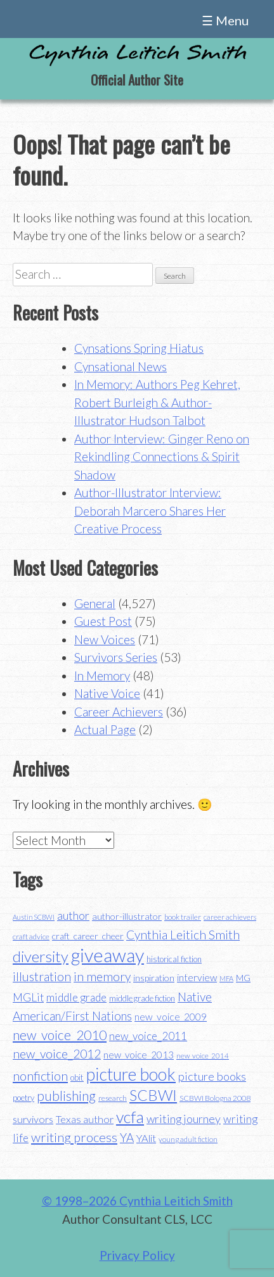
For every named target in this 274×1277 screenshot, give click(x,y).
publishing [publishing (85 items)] (66, 1095)
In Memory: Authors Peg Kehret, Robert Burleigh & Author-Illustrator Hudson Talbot (157, 402)
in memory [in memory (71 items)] (102, 976)
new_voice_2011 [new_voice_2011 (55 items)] (148, 1036)
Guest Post (103, 621)
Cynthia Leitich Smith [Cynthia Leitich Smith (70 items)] (183, 934)
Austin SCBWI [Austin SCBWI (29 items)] (34, 917)
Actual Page (105, 729)
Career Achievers (118, 711)
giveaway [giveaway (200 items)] (107, 955)
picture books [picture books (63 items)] (212, 1076)
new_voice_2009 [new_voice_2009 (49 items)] (170, 1016)
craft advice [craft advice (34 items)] (31, 936)
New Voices (104, 639)
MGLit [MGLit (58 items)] (28, 997)
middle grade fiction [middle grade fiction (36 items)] (142, 998)
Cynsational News (120, 366)
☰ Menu (225, 20)
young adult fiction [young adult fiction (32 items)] (188, 1139)
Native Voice (107, 693)
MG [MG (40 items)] (243, 978)
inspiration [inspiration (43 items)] (153, 977)
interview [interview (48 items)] (197, 977)
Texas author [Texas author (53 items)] (85, 1119)
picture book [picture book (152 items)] (131, 1074)
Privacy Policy (137, 1255)
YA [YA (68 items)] (127, 1137)
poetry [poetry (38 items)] (23, 1098)
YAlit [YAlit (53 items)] (146, 1138)
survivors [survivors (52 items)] (33, 1119)
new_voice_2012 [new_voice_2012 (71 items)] (57, 1053)
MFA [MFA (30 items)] (226, 978)
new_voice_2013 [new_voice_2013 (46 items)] (138, 1054)
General (94, 603)
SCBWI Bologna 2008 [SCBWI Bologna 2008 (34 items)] (215, 1098)
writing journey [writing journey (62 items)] (184, 1119)
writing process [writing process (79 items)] (74, 1137)
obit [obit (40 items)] (77, 1077)
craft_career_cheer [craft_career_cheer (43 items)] (88, 936)
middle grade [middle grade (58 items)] (76, 997)
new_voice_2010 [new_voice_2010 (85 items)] (60, 1035)
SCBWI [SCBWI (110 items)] (153, 1095)
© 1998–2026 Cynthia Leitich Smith (137, 1200)
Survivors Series (115, 657)
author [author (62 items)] (73, 915)
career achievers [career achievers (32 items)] (230, 917)
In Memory (102, 675)
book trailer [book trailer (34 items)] (182, 917)
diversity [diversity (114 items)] (40, 956)
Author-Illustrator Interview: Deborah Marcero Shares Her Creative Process (150, 510)
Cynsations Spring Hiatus (139, 348)
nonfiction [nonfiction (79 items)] (40, 1075)
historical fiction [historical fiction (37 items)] (174, 959)
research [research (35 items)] (112, 1098)
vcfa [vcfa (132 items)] (130, 1116)
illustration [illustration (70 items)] (42, 976)
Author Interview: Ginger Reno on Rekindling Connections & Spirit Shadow (161, 456)
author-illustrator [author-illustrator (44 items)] (127, 916)
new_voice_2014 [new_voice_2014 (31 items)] (202, 1055)
